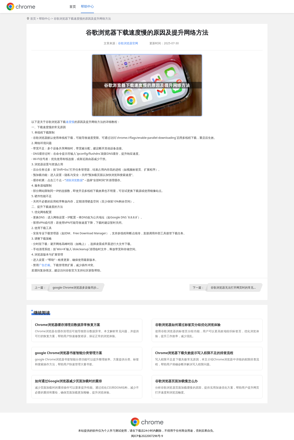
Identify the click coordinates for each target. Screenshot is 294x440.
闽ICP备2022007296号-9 (147, 436)
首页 (72, 6)
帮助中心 (87, 6)
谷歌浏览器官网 (128, 43)
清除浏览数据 (74, 180)
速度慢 (70, 122)
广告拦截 (44, 265)
